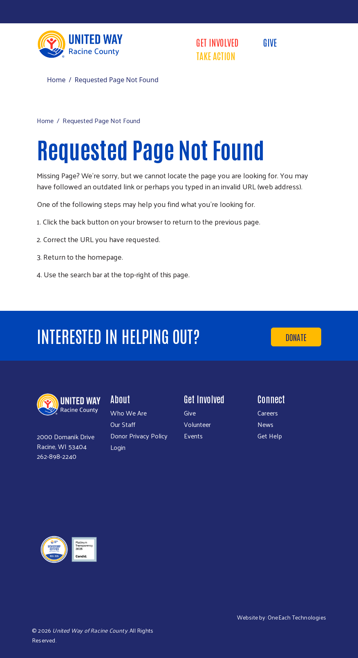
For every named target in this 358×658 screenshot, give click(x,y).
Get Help (269, 436)
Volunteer (197, 424)
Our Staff (122, 424)
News (265, 424)
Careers (267, 413)
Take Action (215, 55)
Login (117, 447)
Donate (296, 337)
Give (270, 42)
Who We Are (128, 413)
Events (193, 436)
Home (56, 79)
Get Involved (217, 42)
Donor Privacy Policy (139, 436)
